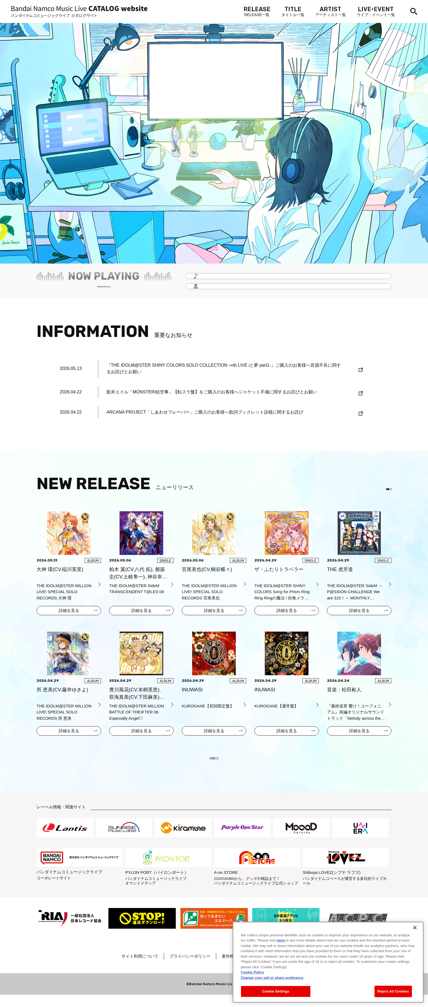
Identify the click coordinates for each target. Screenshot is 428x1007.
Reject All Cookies (393, 991)
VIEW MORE (214, 766)
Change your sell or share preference (272, 978)
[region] (328, 962)
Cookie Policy (252, 972)
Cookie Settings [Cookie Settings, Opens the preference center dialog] (275, 991)
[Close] (415, 928)
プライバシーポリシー (207, 968)
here (281, 940)
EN (382, 491)
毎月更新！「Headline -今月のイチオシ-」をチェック (104, 289)
